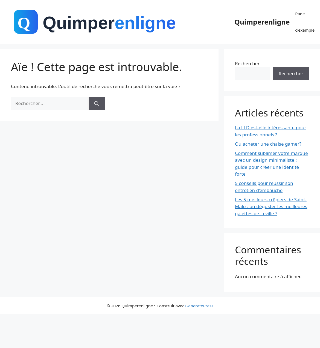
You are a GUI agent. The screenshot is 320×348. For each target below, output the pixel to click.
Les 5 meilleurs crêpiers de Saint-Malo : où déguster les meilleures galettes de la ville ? (271, 206)
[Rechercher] (97, 103)
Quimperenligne (262, 21)
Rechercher (247, 63)
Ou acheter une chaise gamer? (268, 144)
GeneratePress (199, 305)
